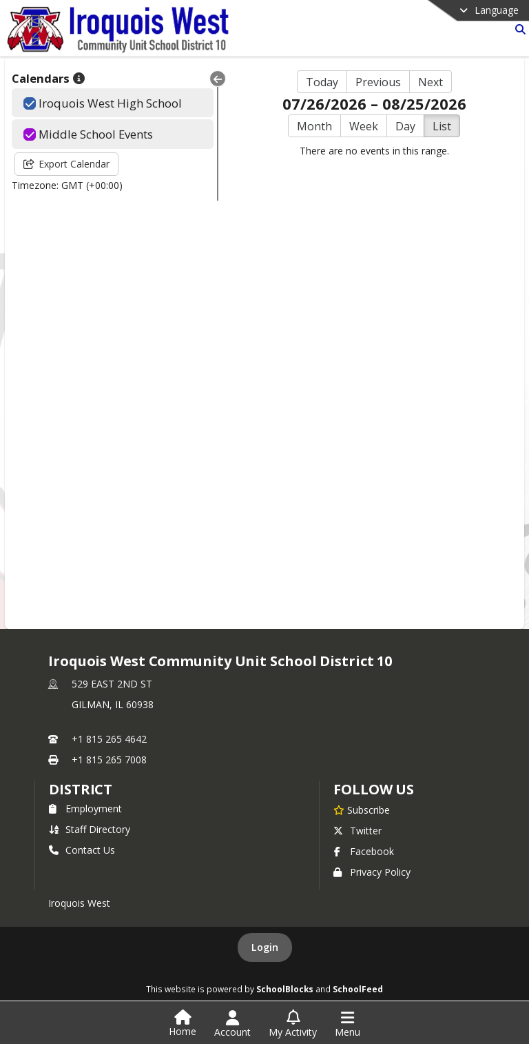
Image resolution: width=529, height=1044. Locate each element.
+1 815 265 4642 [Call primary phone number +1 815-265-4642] (109, 738)
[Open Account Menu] (232, 1024)
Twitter (357, 830)
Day (405, 126)
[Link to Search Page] (518, 29)
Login (264, 947)
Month (314, 126)
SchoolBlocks (284, 988)
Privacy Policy (372, 872)
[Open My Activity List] (293, 1024)
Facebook (363, 851)
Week (363, 126)
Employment (85, 808)
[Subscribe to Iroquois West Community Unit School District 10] (361, 809)
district (80, 789)
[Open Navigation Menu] (347, 1024)
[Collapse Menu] (217, 78)
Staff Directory (89, 829)
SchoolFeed (358, 988)
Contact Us (82, 849)
